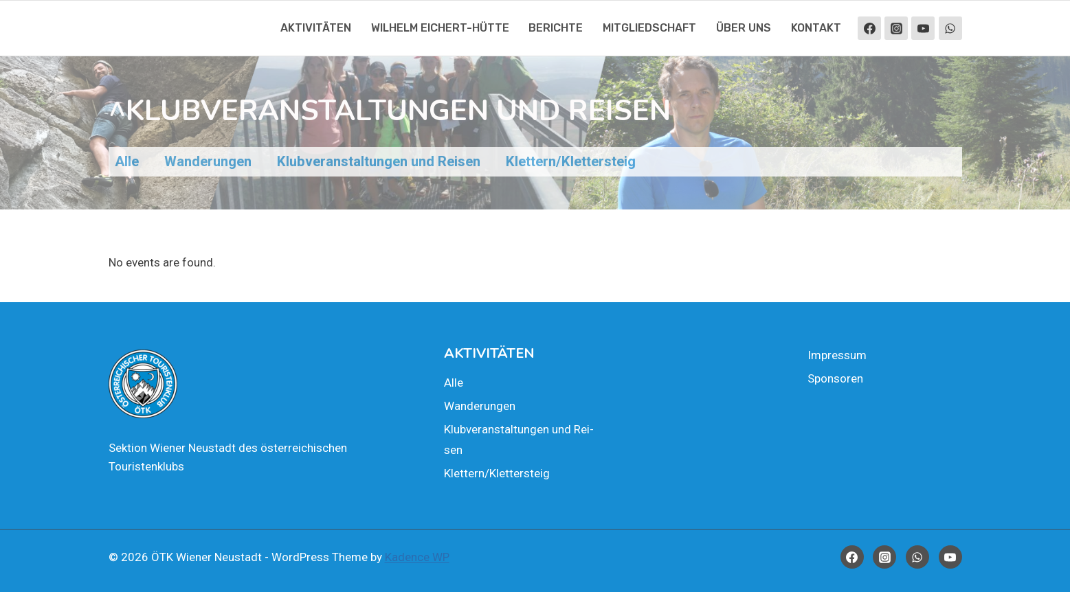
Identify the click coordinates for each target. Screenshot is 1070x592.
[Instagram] (896, 28)
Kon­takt (816, 27)
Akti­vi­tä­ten (315, 27)
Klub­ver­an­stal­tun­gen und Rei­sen (519, 439)
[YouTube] (923, 28)
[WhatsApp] (950, 28)
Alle (453, 382)
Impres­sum (837, 355)
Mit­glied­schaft (649, 27)
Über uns (743, 27)
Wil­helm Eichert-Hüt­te (440, 27)
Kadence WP (417, 557)
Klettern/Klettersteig (497, 473)
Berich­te (555, 27)
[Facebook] (869, 28)
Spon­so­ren (835, 378)
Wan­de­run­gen (479, 406)
